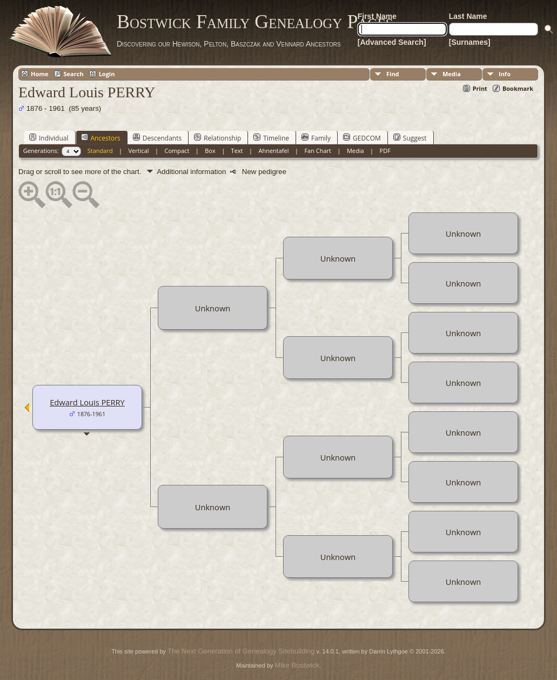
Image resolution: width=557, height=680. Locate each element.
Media (451, 74)
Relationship (217, 138)
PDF (385, 150)
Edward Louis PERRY (87, 402)
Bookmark (517, 88)
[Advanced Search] (392, 42)
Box (210, 150)
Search (74, 74)
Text (237, 150)
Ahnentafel (273, 150)
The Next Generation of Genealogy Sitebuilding (240, 651)
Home (40, 74)
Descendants (157, 138)
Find (392, 74)
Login (107, 74)
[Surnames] (470, 42)
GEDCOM (362, 138)
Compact (177, 150)
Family (316, 138)
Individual (49, 138)
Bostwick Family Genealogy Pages (255, 21)
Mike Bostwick (297, 665)
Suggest (410, 138)
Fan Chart (317, 150)
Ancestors (100, 138)
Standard (100, 150)
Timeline (271, 138)
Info (505, 74)
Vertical (139, 150)
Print (480, 88)
